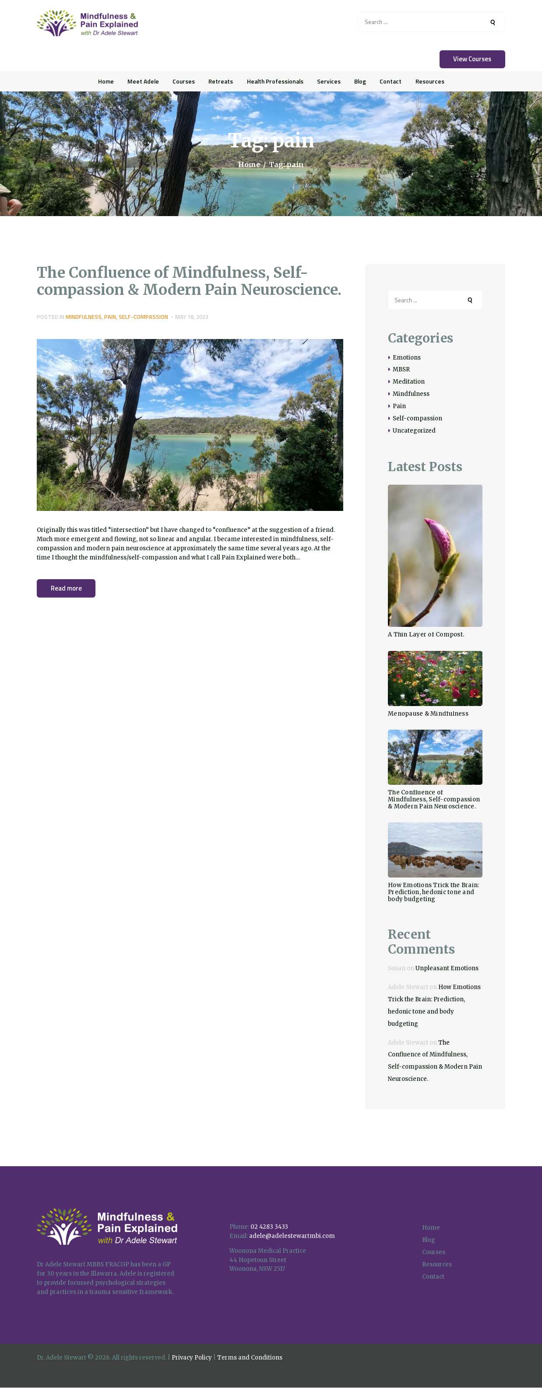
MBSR (401, 369)
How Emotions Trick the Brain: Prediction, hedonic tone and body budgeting (433, 892)
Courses (433, 1252)
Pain (110, 316)
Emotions (407, 357)
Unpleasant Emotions (447, 968)
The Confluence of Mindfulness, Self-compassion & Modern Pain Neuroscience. (189, 281)
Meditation (409, 381)
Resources (437, 1264)
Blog (428, 1240)
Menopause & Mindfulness (428, 713)
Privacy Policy (192, 1357)
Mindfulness (84, 316)
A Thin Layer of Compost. (426, 634)
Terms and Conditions (249, 1357)
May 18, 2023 (191, 316)
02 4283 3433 (269, 1227)
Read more (66, 588)
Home (249, 165)
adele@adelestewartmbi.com (292, 1236)
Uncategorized (414, 430)
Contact (433, 1276)
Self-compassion (143, 316)
